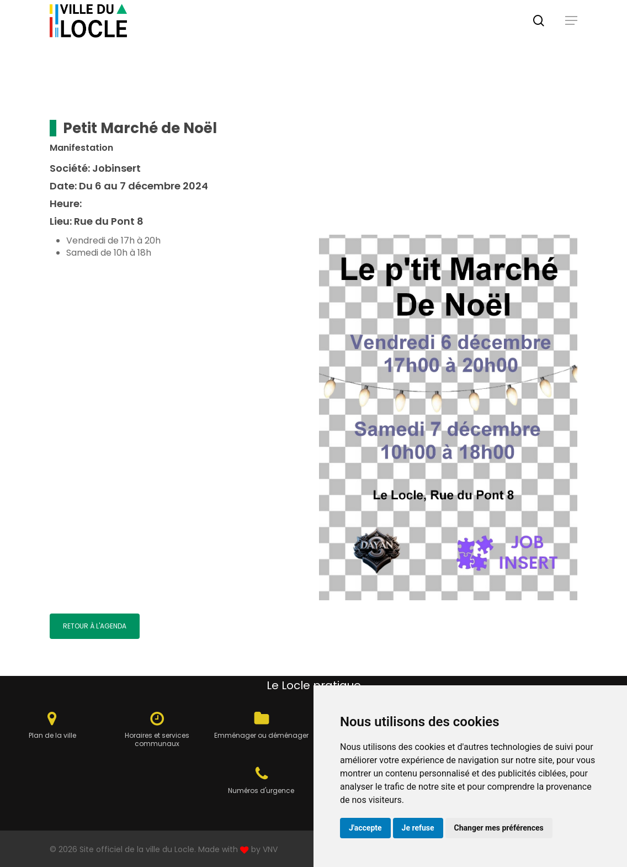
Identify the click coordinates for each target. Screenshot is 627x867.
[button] (571, 33)
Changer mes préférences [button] (499, 827)
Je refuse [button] (418, 827)
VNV (270, 849)
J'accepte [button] (365, 827)
